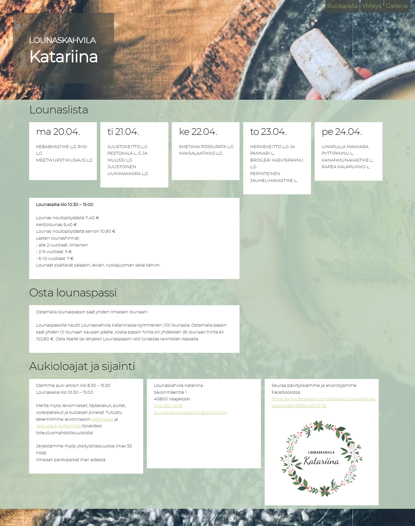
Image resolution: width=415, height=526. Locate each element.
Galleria (397, 6)
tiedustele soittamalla (58, 426)
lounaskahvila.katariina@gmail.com (190, 413)
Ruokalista (342, 6)
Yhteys (372, 6)
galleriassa (102, 419)
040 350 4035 (168, 406)
